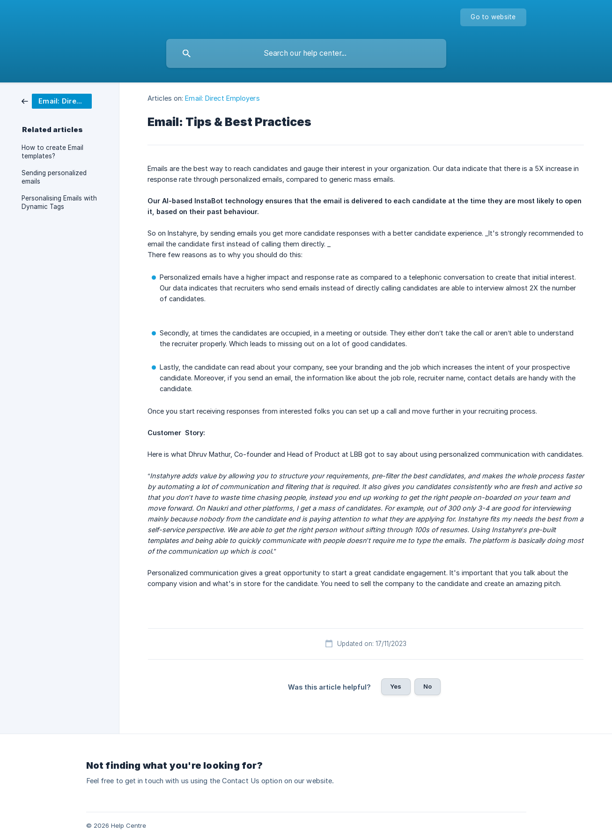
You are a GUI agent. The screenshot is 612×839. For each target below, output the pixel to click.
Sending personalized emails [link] (54, 177)
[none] (493, 17)
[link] (57, 100)
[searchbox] (306, 53)
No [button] (427, 686)
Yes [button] (395, 686)
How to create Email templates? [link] (52, 152)
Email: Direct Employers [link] (222, 98)
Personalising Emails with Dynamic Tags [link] (59, 202)
